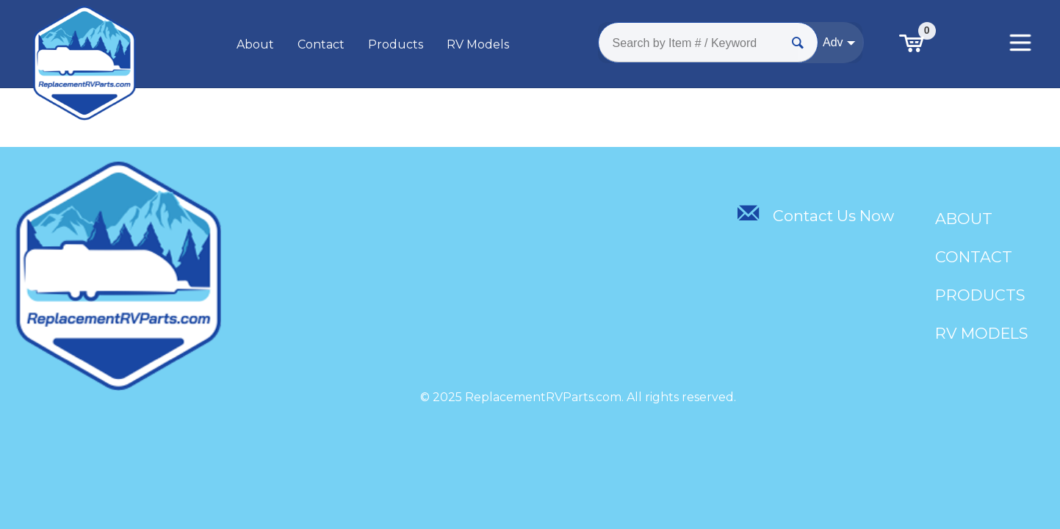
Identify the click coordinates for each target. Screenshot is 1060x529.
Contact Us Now (815, 215)
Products (395, 44)
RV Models (478, 44)
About (255, 44)
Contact (321, 44)
